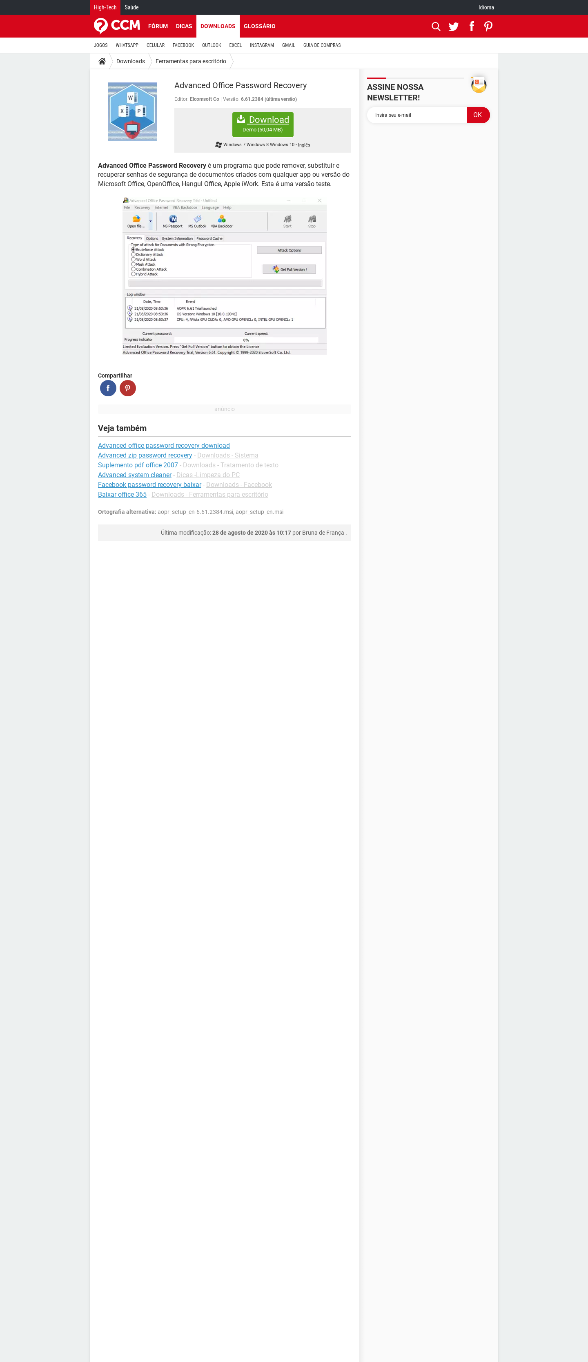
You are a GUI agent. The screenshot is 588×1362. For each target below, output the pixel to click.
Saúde (131, 7)
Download (263, 124)
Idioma (486, 7)
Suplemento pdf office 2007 (138, 465)
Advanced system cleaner (135, 475)
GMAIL (288, 45)
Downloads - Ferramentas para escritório (209, 494)
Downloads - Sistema (227, 455)
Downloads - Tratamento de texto (230, 465)
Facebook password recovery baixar (149, 485)
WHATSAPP (127, 45)
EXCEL (235, 45)
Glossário (260, 26)
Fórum (158, 26)
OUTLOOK (211, 45)
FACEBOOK (183, 45)
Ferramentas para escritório (191, 61)
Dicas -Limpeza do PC (208, 475)
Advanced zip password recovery (145, 455)
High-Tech (105, 7)
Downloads (218, 26)
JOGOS (101, 45)
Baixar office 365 (122, 494)
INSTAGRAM (262, 45)
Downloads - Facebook (239, 485)
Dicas (184, 26)
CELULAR (156, 45)
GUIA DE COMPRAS (322, 45)
